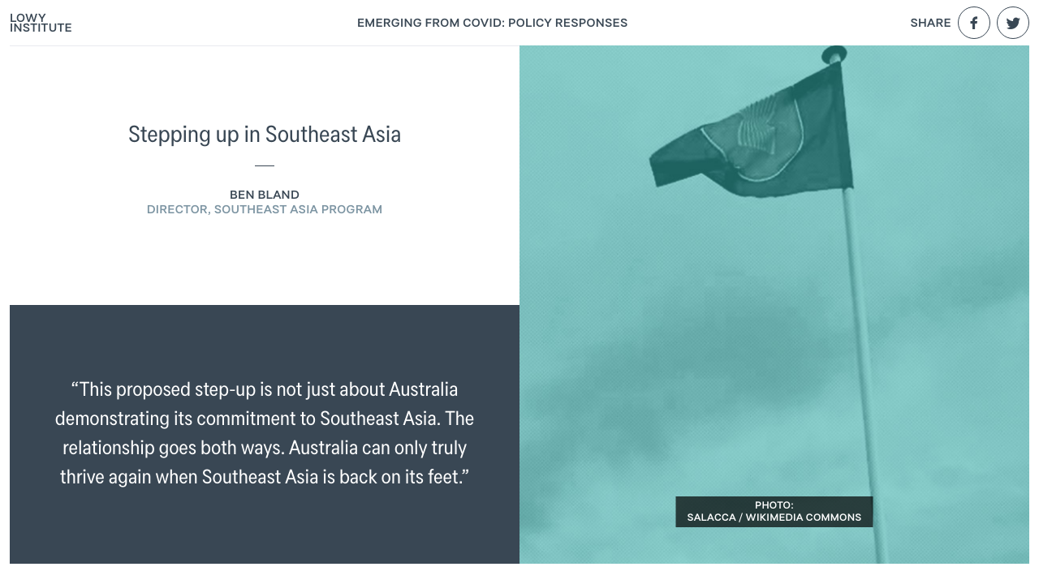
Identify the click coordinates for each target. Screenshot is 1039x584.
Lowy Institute (41, 23)
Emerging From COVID (492, 22)
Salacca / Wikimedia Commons (774, 518)
